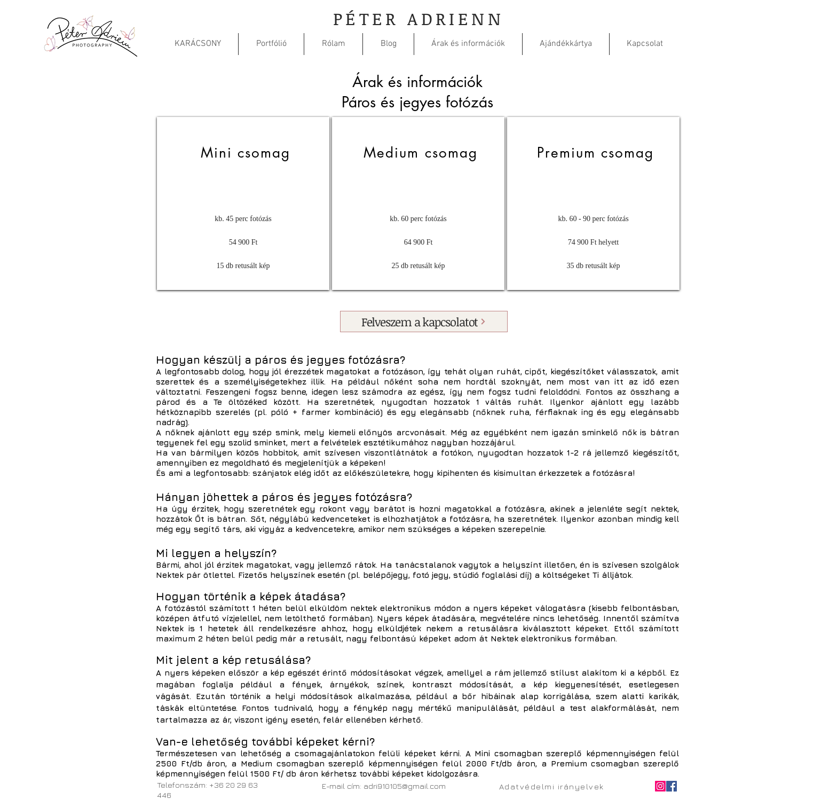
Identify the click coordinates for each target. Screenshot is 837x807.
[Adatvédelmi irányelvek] (552, 786)
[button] (271, 44)
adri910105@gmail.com (405, 785)
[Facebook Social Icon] (671, 786)
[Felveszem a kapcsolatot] (424, 321)
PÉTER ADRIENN (418, 18)
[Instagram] (660, 786)
